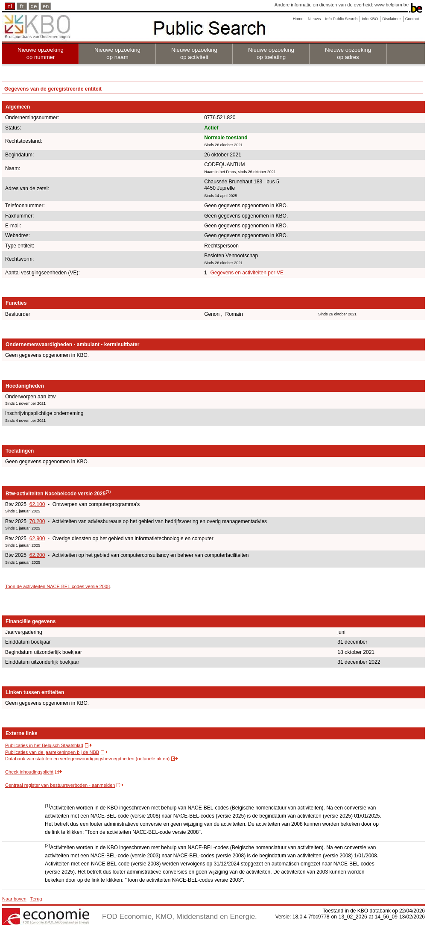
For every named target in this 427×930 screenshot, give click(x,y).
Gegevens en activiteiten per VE (246, 273)
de (34, 6)
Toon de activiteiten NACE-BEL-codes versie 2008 (57, 586)
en (46, 6)
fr (21, 6)
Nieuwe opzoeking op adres (348, 53)
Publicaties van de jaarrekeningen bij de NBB (52, 752)
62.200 (37, 555)
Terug (36, 898)
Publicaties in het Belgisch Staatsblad (44, 745)
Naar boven (14, 898)
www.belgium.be (391, 4)
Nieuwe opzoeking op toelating (271, 53)
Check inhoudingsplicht (29, 771)
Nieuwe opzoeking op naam (117, 53)
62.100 (37, 504)
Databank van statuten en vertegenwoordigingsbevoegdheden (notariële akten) (87, 758)
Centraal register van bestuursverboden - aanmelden (60, 785)
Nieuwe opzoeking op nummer (41, 53)
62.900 (37, 539)
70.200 (37, 521)
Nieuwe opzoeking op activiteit (194, 53)
